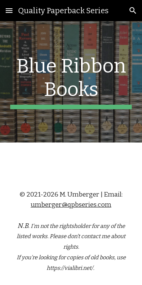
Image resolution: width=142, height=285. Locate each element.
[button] (9, 10)
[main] (71, 81)
